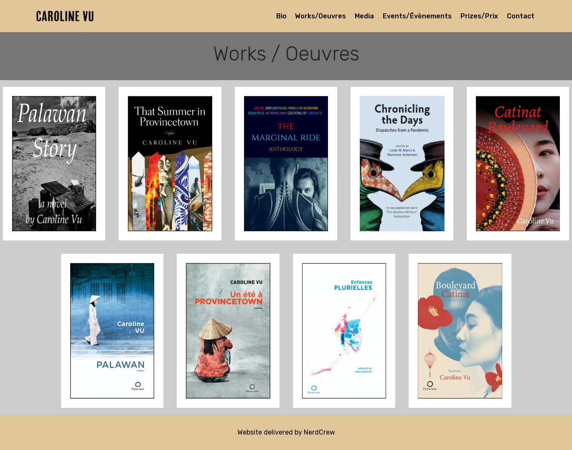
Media (364, 16)
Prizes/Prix (479, 16)
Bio (281, 16)
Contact (520, 16)
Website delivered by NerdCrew (286, 432)
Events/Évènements (417, 16)
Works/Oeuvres (320, 16)
